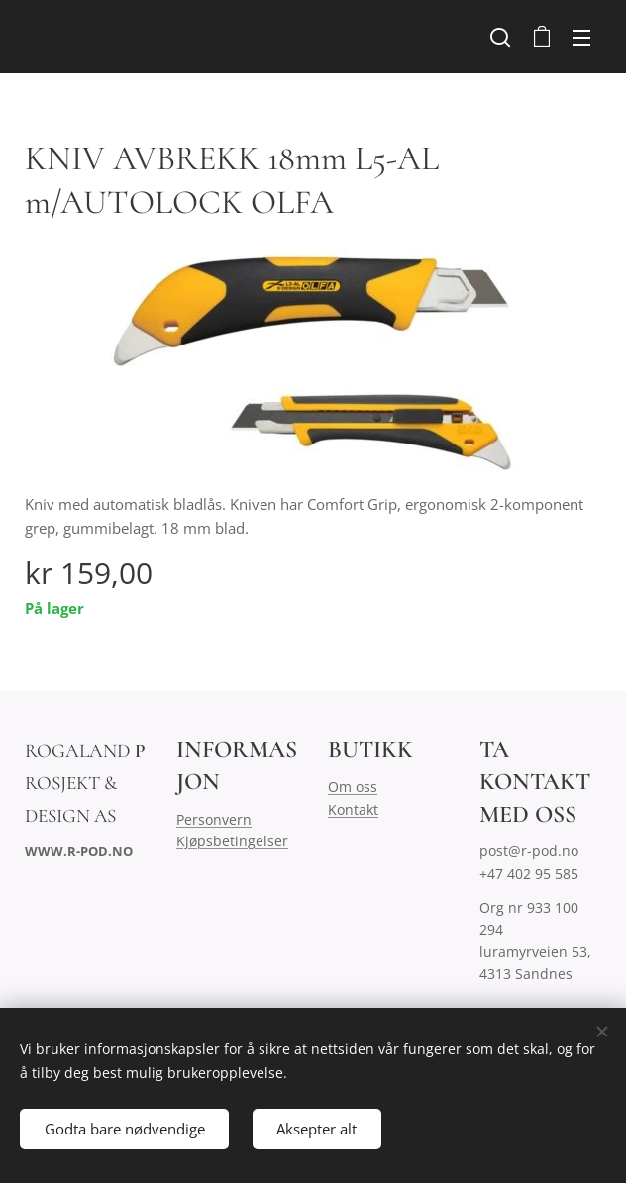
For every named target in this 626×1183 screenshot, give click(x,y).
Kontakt (353, 809)
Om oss (352, 787)
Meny (581, 38)
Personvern (214, 819)
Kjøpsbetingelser (232, 842)
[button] (500, 36)
